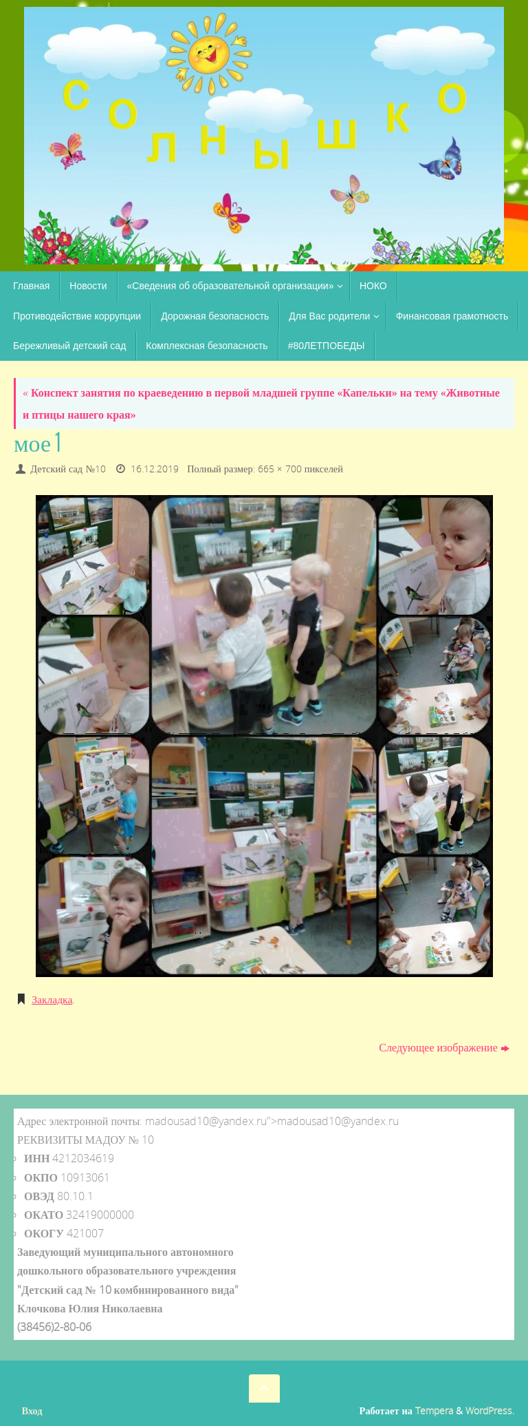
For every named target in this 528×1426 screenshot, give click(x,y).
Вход (32, 1409)
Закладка (53, 999)
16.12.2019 (155, 468)
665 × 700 (280, 468)
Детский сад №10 (68, 468)
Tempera (434, 1409)
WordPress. (489, 1409)
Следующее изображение (444, 1047)
